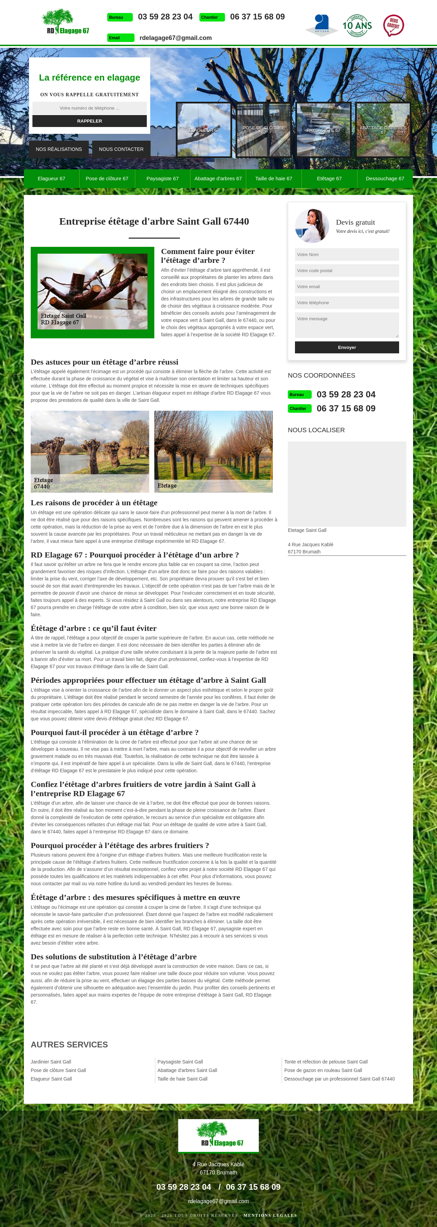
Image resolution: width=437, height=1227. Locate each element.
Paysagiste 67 (162, 178)
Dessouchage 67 (385, 178)
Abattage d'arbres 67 (218, 178)
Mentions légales (270, 1215)
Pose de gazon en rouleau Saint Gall (323, 1070)
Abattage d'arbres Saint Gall (187, 1070)
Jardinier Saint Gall (51, 1061)
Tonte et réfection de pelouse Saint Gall (326, 1061)
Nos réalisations (59, 149)
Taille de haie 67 (273, 178)
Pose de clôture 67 (107, 178)
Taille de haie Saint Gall (182, 1079)
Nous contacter (121, 149)
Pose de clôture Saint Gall (58, 1070)
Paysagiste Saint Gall (180, 1061)
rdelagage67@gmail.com (174, 37)
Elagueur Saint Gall (51, 1079)
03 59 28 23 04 (164, 16)
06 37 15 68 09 (256, 16)
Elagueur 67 (51, 178)
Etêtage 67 (329, 178)
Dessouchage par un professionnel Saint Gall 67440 (339, 1079)
